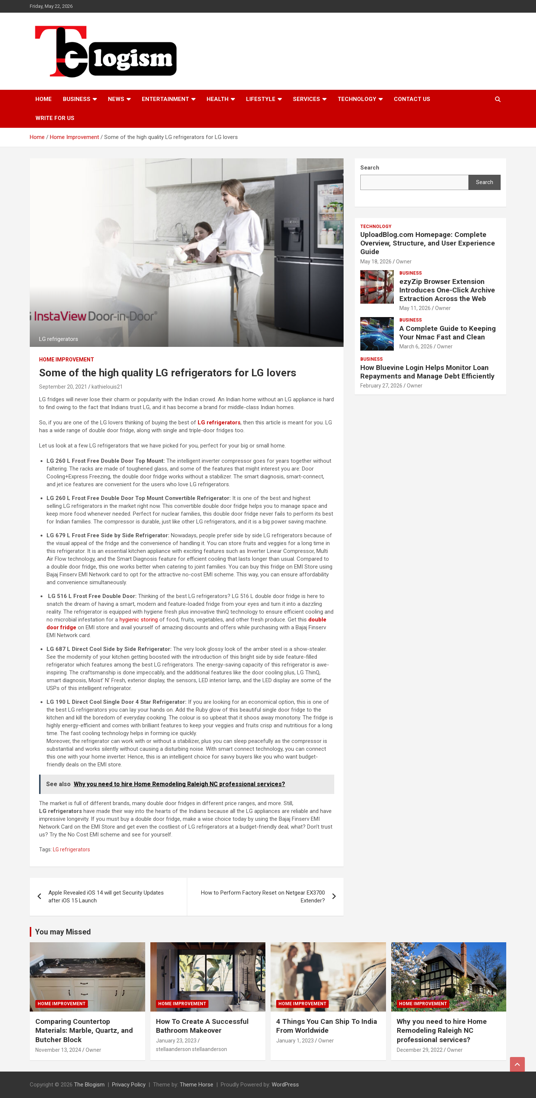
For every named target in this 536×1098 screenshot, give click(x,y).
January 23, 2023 (176, 1041)
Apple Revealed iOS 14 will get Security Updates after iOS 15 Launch (106, 896)
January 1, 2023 (295, 1041)
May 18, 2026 (376, 262)
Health (218, 99)
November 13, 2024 (58, 1050)
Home (43, 99)
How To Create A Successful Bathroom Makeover (202, 1026)
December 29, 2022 (420, 1050)
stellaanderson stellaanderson (191, 1049)
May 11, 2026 (415, 308)
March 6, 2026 (416, 346)
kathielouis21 (107, 387)
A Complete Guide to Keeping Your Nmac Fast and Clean (447, 332)
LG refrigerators (71, 849)
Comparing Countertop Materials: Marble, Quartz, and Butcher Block (84, 1030)
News (116, 99)
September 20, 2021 (63, 387)
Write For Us (54, 118)
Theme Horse (196, 1084)
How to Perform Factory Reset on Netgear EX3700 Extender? (263, 896)
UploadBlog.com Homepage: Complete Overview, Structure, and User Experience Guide (427, 243)
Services (306, 99)
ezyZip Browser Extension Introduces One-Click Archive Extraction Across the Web (447, 290)
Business (76, 99)
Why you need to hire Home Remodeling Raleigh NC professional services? (442, 1030)
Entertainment (165, 99)
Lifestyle (260, 99)
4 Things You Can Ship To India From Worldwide (326, 1026)
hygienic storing (138, 619)
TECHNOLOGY (357, 99)
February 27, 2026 (381, 386)
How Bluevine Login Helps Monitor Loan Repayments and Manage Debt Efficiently (427, 371)
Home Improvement (66, 360)
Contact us (412, 99)
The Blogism (89, 1084)
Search (484, 182)
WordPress (285, 1084)
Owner (404, 262)
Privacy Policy (129, 1084)
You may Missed (63, 931)
